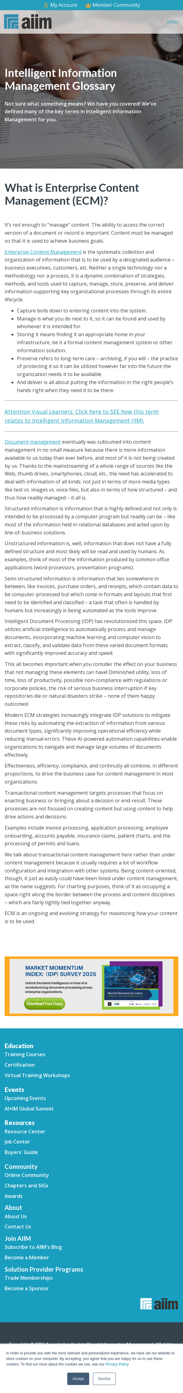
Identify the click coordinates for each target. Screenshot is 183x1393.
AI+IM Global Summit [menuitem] (29, 1108)
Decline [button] (104, 1379)
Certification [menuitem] (20, 1064)
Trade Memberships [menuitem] (29, 1277)
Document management (33, 441)
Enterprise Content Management (43, 252)
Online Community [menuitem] (27, 1175)
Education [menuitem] (19, 1045)
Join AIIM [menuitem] (18, 1238)
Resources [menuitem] (20, 1122)
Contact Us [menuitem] (18, 1226)
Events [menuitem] (14, 1089)
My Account (60, 5)
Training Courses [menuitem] (25, 1054)
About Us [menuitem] (16, 1216)
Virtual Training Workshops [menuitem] (37, 1075)
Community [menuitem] (21, 1166)
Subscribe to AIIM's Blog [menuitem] (33, 1247)
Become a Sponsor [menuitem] (27, 1288)
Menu (173, 22)
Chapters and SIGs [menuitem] (26, 1185)
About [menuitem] (13, 1207)
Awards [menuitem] (14, 1196)
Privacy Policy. (117, 1364)
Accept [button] (78, 1379)
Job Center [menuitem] (17, 1141)
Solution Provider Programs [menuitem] (44, 1269)
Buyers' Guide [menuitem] (21, 1152)
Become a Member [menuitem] (27, 1257)
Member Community (112, 5)
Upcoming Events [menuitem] (25, 1098)
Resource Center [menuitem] (25, 1131)
